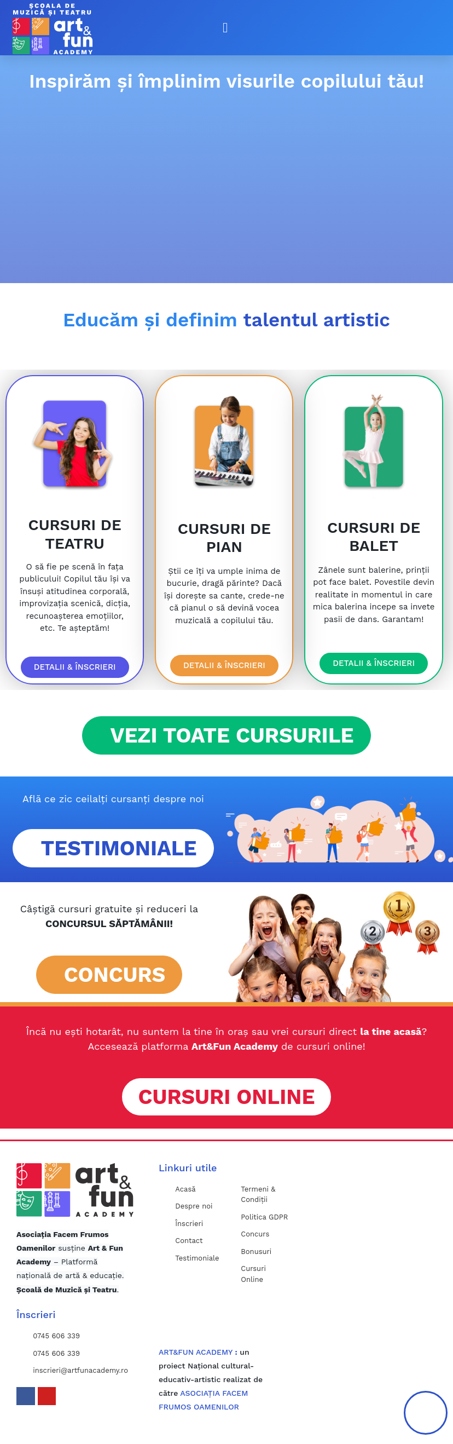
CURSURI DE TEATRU (74, 534)
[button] (225, 28)
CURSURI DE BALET (373, 537)
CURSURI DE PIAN (224, 538)
